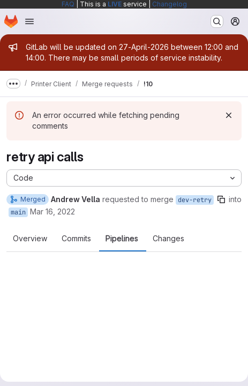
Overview (30, 238)
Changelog (169, 4)
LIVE (115, 4)
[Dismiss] (228, 115)
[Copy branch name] (221, 199)
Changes (168, 238)
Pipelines (122, 238)
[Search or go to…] (217, 21)
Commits (76, 238)
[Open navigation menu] (29, 21)
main (18, 212)
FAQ (68, 4)
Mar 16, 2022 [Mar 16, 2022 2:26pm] (52, 211)
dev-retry (195, 200)
